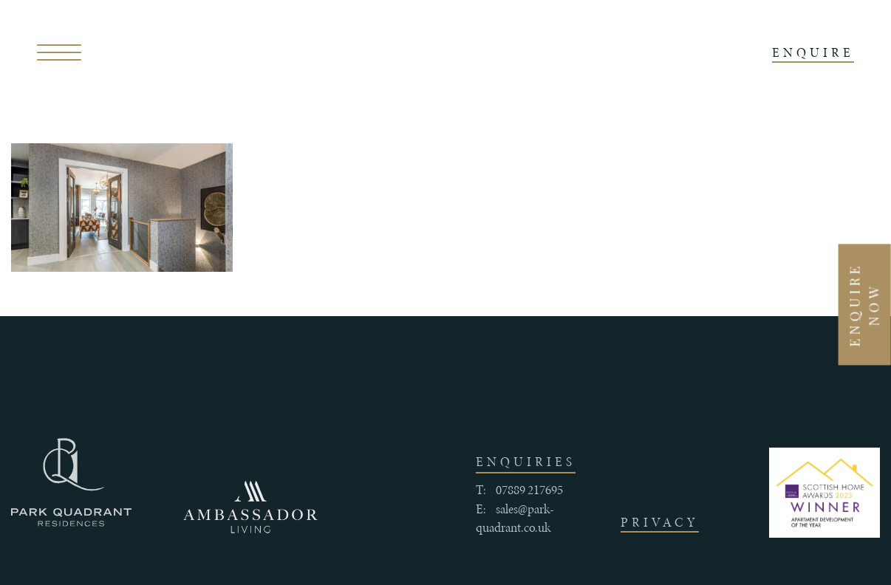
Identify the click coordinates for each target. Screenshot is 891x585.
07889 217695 (529, 490)
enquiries (526, 462)
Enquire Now (864, 304)
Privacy (660, 522)
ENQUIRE (813, 52)
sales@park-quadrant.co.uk (515, 518)
